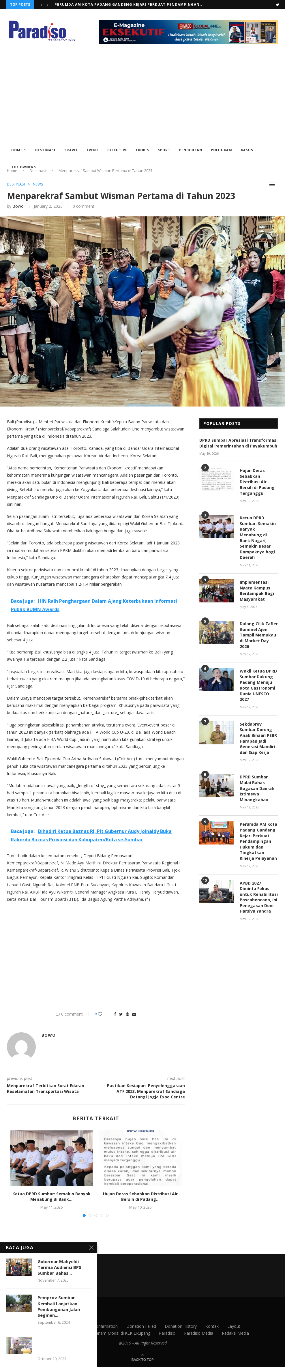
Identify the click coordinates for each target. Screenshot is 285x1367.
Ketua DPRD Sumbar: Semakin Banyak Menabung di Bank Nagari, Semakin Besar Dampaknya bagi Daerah (258, 537)
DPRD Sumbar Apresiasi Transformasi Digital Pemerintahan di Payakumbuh (238, 443)
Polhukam (221, 150)
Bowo (18, 206)
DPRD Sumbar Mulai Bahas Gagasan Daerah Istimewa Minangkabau (257, 788)
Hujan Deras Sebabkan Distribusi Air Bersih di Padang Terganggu (257, 482)
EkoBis (142, 150)
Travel (71, 150)
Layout (233, 1326)
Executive (117, 150)
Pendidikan (190, 150)
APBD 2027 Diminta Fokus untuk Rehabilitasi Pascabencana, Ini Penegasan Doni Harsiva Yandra (259, 897)
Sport (164, 150)
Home (16, 150)
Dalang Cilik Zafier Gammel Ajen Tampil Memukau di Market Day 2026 (259, 635)
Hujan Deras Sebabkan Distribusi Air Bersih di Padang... (140, 1196)
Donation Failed (141, 1326)
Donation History (181, 1326)
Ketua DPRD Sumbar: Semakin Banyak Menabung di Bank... (51, 1196)
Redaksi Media (235, 1333)
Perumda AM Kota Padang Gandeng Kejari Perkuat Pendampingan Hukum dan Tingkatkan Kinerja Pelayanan (258, 841)
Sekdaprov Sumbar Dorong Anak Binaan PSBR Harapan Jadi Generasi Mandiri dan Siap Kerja (258, 738)
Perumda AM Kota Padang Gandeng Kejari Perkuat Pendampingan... (129, 4)
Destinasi (45, 150)
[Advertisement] (142, 98)
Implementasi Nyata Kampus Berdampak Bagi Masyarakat (257, 590)
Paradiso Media (198, 1333)
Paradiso (167, 1333)
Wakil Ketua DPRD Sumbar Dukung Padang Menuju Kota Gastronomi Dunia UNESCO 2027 (258, 685)
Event (93, 150)
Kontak (212, 1326)
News (38, 184)
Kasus (247, 150)
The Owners (23, 167)
